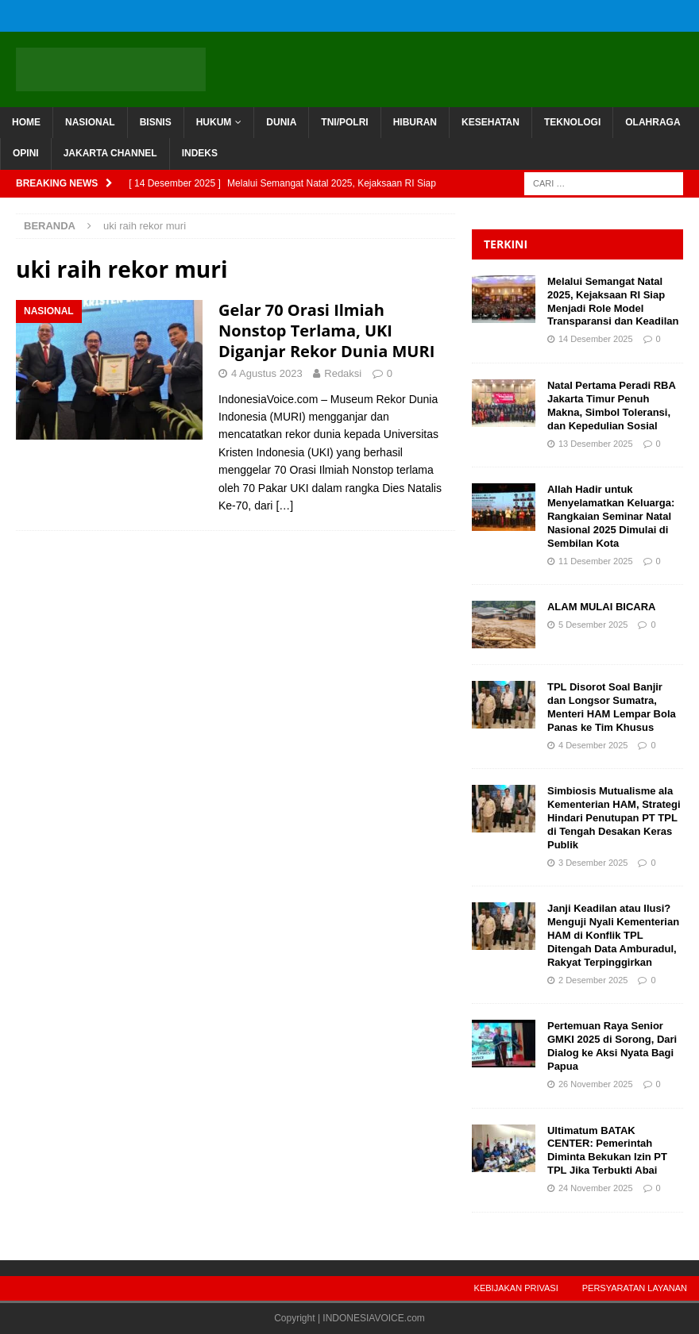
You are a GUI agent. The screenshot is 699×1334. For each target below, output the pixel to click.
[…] (284, 505)
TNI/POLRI (344, 122)
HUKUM (214, 122)
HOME (26, 122)
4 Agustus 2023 (267, 373)
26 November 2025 (595, 1084)
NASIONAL (90, 122)
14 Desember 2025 (595, 339)
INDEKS (200, 153)
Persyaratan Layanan (634, 1288)
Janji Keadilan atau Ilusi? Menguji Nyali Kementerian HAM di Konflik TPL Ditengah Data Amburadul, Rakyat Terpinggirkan (613, 935)
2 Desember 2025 (593, 980)
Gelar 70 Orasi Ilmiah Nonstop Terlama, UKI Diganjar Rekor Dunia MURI (326, 330)
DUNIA (281, 122)
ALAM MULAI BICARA (601, 607)
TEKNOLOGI (572, 122)
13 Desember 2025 (595, 443)
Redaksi (342, 373)
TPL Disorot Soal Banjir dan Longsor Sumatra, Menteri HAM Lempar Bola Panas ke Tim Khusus (611, 707)
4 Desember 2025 (593, 745)
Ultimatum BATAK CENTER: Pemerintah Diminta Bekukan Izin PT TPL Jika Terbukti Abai (607, 1150)
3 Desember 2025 (593, 862)
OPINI (26, 153)
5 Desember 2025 (593, 624)
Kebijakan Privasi (516, 1288)
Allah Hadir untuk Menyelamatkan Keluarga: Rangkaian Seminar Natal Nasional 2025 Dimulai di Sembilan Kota (610, 516)
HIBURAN (415, 122)
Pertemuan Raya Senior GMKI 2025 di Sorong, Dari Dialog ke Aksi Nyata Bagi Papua (612, 1046)
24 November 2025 (595, 1188)
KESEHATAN (490, 122)
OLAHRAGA (652, 122)
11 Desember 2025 (595, 561)
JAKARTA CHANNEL (110, 153)
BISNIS (156, 122)
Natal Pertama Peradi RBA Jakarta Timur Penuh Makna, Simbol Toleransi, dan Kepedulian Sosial (611, 405)
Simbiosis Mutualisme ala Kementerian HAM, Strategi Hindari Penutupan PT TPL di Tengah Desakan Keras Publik (614, 818)
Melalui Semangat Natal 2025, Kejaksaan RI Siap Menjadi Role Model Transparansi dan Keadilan (614, 301)
